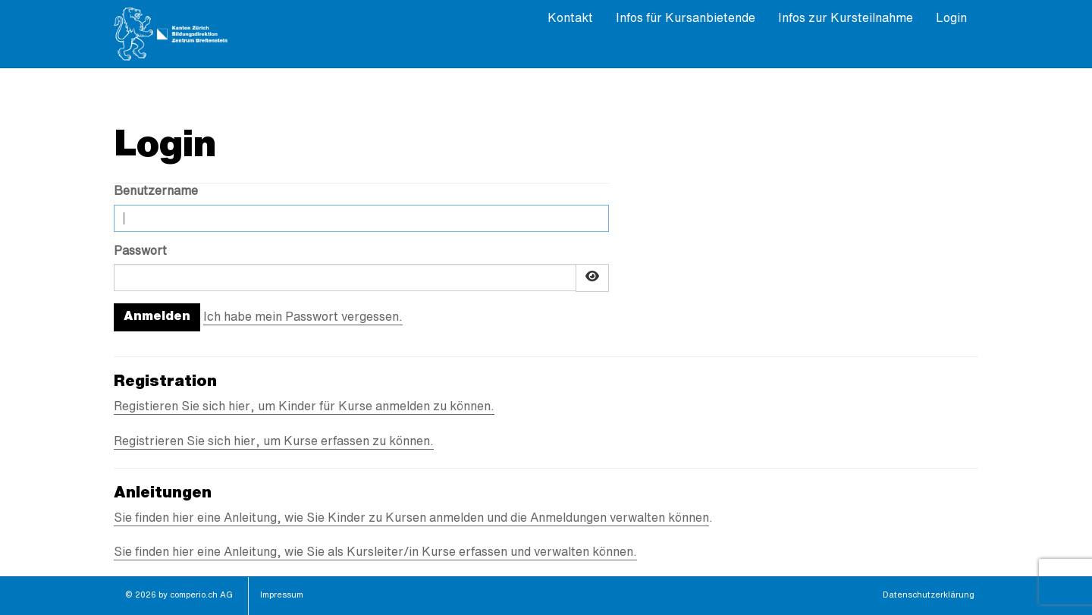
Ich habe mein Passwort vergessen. (303, 318)
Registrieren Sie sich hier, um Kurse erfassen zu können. (274, 442)
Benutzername (156, 192)
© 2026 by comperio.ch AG (179, 595)
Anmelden (157, 317)
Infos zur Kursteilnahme (845, 19)
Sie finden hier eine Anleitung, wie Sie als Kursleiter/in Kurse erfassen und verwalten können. (375, 553)
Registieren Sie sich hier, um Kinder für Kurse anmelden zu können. (304, 407)
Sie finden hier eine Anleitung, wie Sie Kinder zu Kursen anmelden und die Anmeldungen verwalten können (411, 519)
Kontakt (570, 19)
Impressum (281, 595)
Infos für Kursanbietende (685, 19)
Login (951, 19)
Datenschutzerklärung (928, 595)
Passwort (140, 252)
